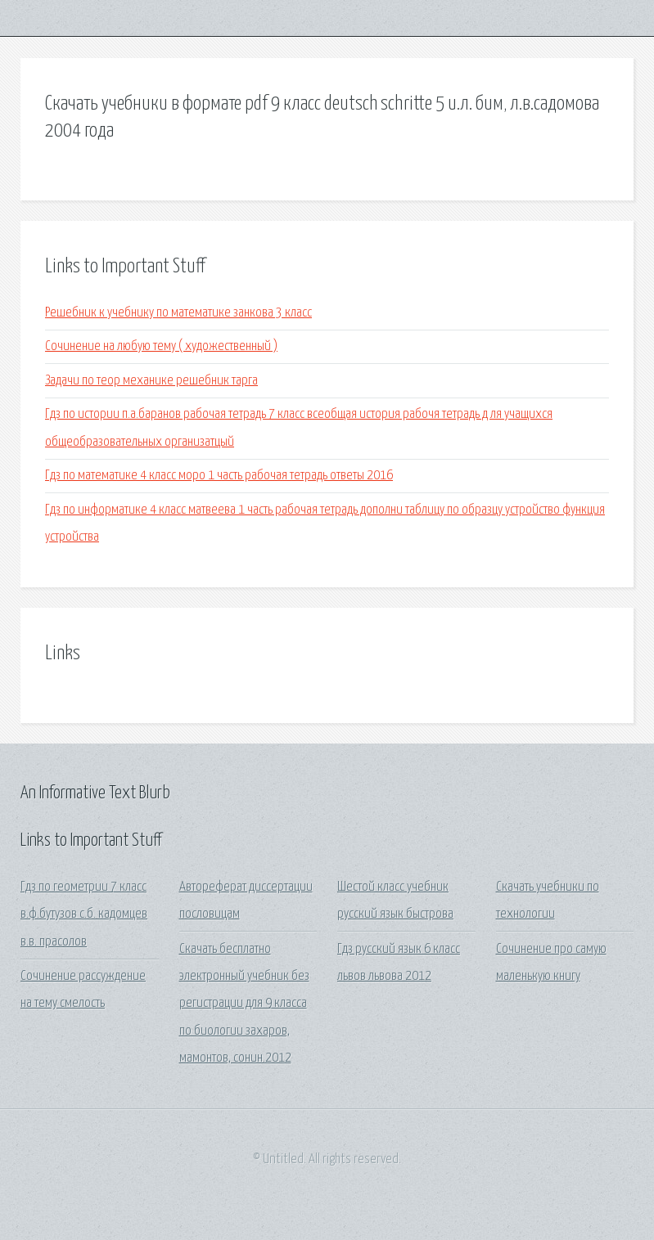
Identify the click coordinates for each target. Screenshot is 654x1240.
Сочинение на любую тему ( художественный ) (161, 346)
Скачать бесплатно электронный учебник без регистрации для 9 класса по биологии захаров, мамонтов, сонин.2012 (244, 1003)
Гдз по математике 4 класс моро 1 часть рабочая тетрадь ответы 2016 (219, 476)
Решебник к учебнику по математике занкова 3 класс (178, 313)
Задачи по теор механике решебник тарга (151, 381)
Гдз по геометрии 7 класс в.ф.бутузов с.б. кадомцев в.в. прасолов (83, 914)
